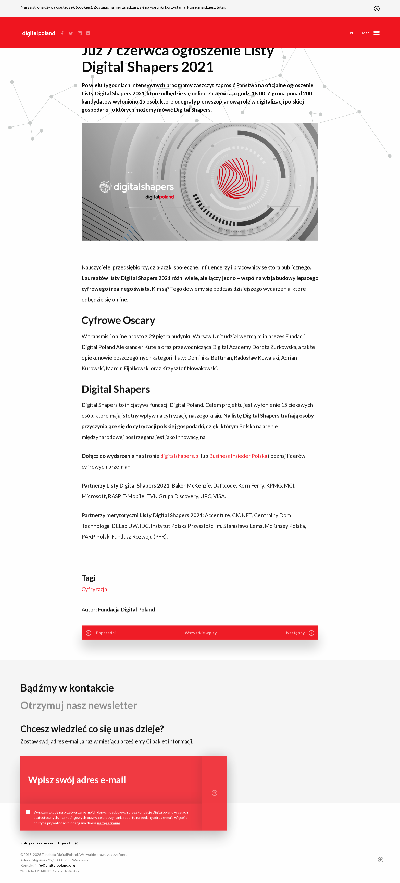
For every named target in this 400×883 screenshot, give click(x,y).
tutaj (221, 7)
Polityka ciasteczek (37, 843)
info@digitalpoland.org (55, 865)
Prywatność (68, 843)
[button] (377, 9)
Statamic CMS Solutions (66, 870)
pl (352, 33)
